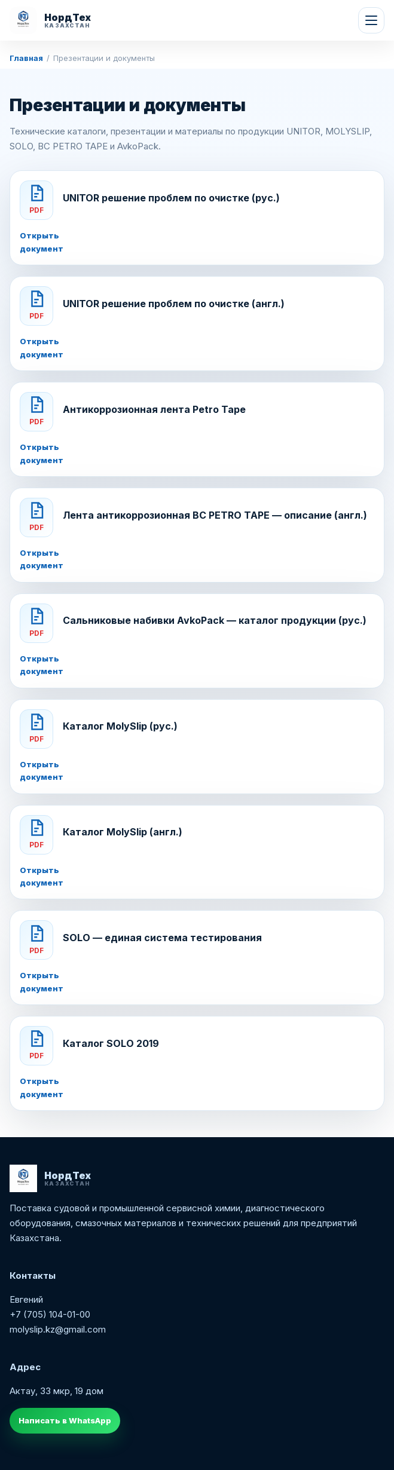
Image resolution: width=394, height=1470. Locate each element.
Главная (26, 58)
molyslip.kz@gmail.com (58, 1329)
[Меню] (371, 20)
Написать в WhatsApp (65, 1420)
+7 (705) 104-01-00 (50, 1314)
